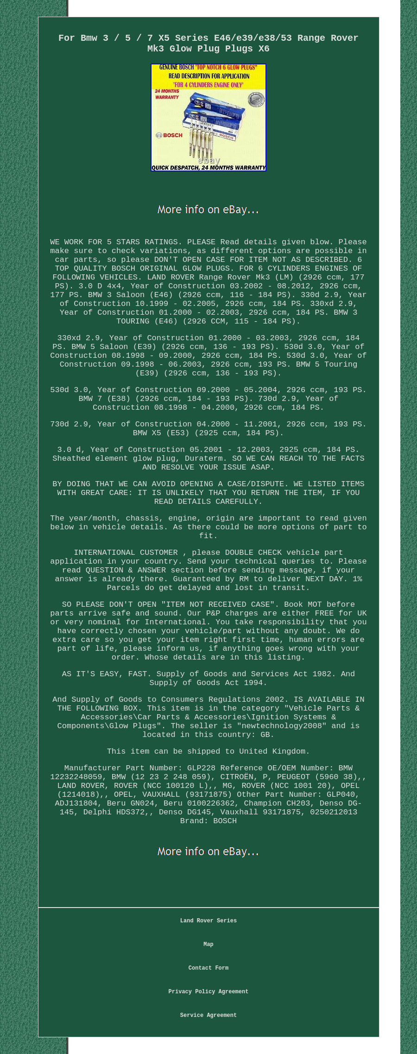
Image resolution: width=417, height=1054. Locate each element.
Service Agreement (208, 1015)
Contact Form (208, 968)
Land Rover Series (208, 921)
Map (208, 944)
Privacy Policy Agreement (209, 992)
